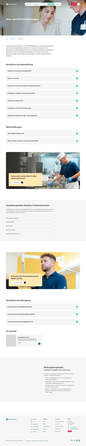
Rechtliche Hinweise (34, 440)
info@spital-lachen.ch (74, 428)
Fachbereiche (35, 4)
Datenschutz (41, 440)
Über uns (58, 4)
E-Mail (19, 342)
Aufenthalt (28, 4)
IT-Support (46, 440)
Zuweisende (43, 4)
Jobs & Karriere (51, 4)
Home (7, 38)
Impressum (28, 440)
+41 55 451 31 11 (74, 427)
